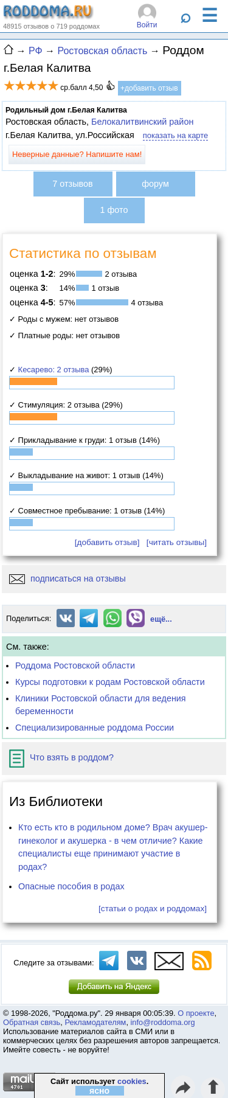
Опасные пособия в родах (71, 886)
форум (155, 184)
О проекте (196, 1013)
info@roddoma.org (163, 1022)
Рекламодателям (95, 1022)
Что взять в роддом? (61, 757)
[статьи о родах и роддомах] (152, 908)
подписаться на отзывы (67, 578)
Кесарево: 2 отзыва (53, 369)
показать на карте (175, 135)
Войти (147, 25)
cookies (132, 1081)
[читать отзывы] (177, 542)
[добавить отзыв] (107, 542)
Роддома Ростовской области (75, 665)
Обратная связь (31, 1022)
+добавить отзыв (149, 88)
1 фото (114, 210)
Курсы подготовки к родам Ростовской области (110, 682)
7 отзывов (72, 184)
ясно (99, 1091)
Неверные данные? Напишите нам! (77, 154)
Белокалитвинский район (142, 122)
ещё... (161, 619)
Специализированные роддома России (94, 727)
